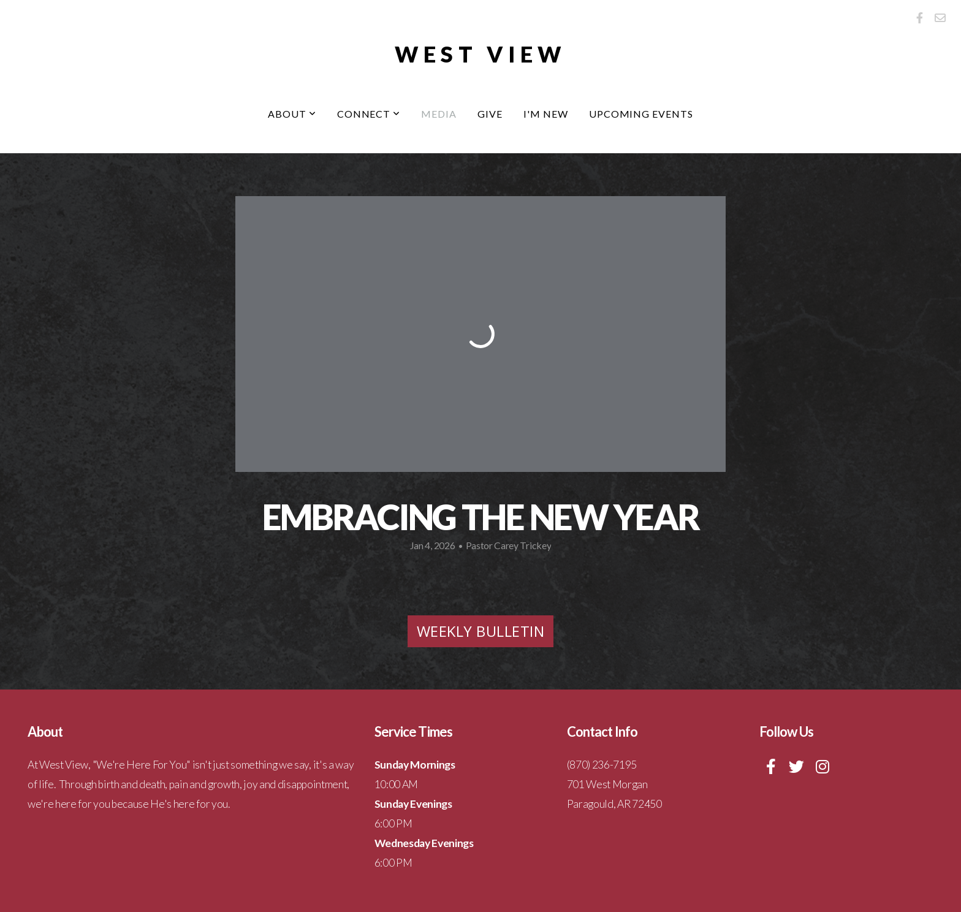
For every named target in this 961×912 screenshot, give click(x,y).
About (292, 114)
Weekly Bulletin (480, 631)
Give (490, 114)
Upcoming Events (641, 114)
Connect (369, 114)
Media (439, 114)
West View (481, 53)
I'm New (545, 114)
